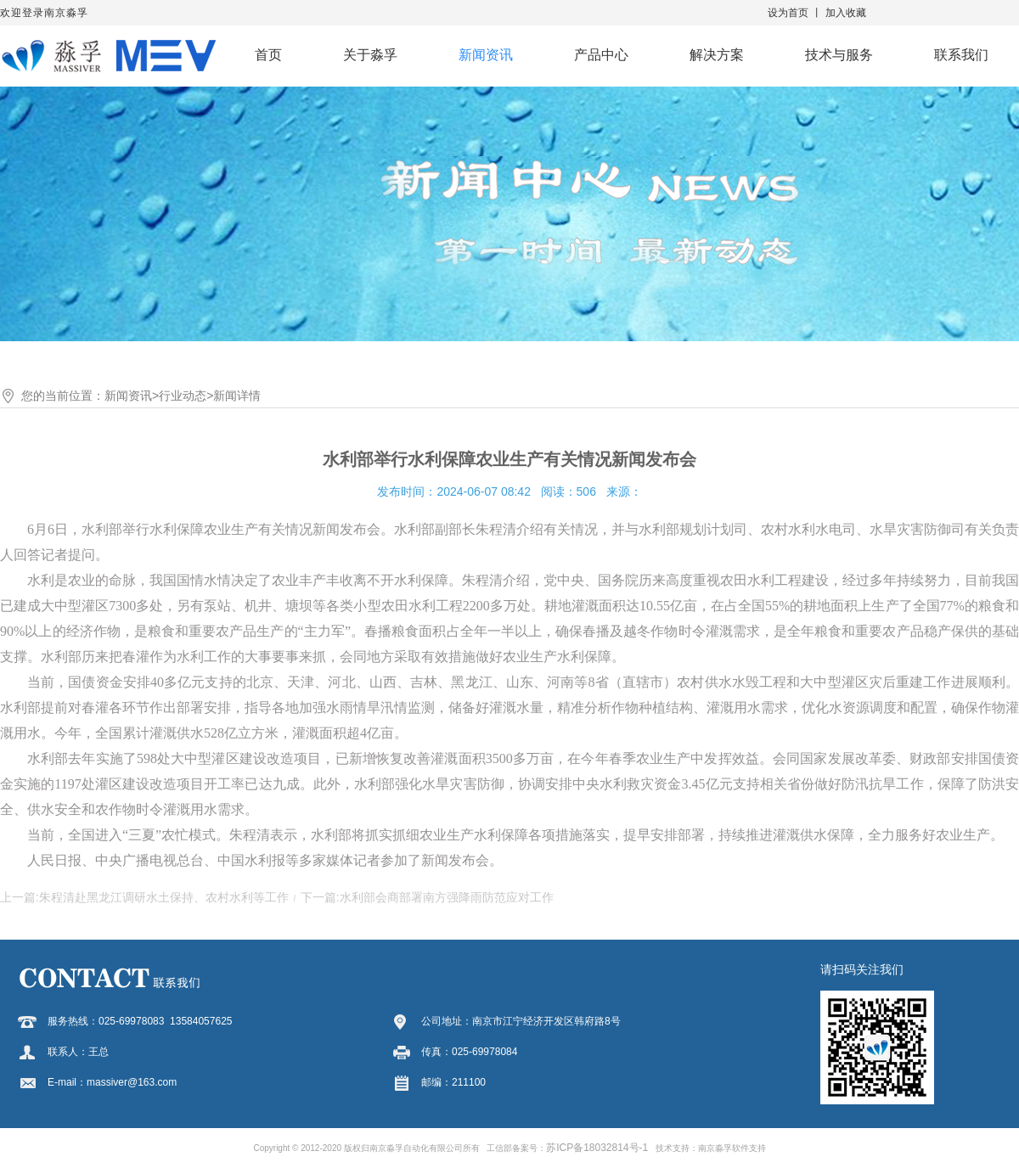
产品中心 (601, 55)
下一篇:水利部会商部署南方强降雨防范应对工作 (427, 897)
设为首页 (788, 13)
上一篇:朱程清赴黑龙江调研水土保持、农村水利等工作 (144, 897)
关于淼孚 (370, 55)
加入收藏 (845, 13)
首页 (268, 55)
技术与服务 (839, 55)
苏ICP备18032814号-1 (597, 1148)
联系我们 (961, 55)
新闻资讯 (486, 55)
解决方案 (717, 55)
